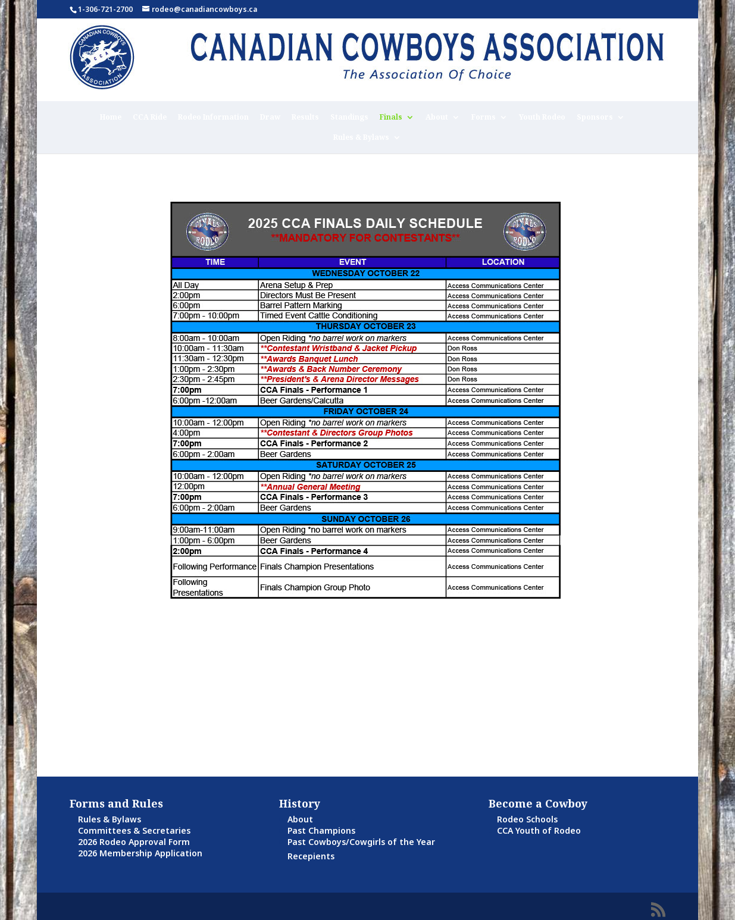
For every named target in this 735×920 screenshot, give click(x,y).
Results (305, 117)
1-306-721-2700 (105, 9)
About (437, 117)
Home (110, 117)
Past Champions (321, 830)
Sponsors (595, 117)
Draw (270, 117)
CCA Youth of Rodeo (539, 830)
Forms (483, 117)
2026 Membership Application (140, 853)
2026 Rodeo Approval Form (134, 841)
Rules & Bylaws (361, 137)
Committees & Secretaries (134, 830)
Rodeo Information (213, 117)
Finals (391, 117)
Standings (349, 117)
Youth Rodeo (542, 117)
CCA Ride (150, 117)
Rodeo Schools (527, 819)
